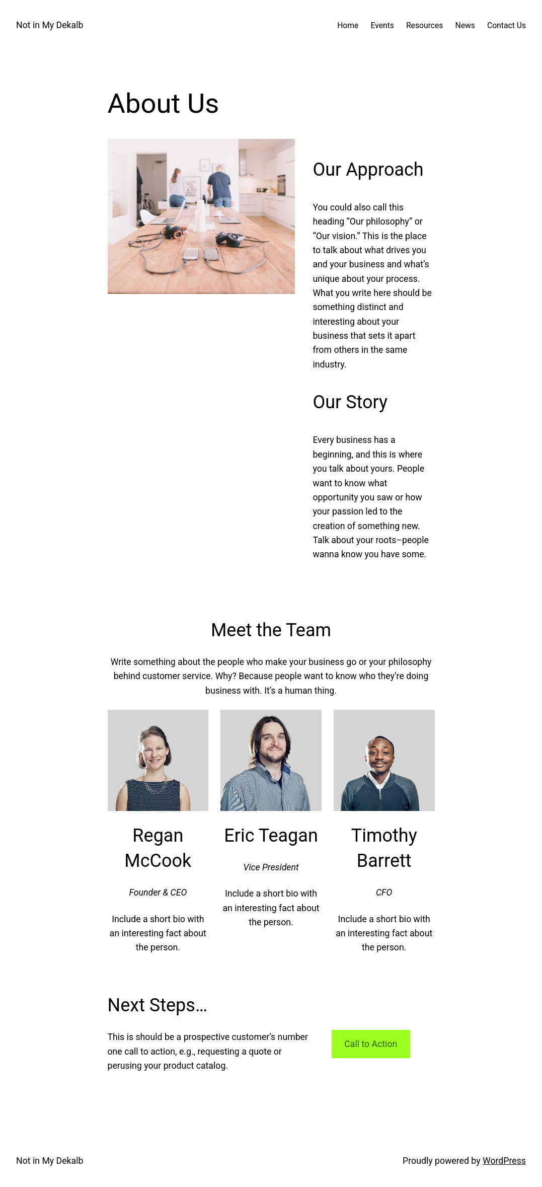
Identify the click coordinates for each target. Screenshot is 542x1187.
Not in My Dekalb (49, 25)
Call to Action (370, 1044)
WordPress (504, 1161)
